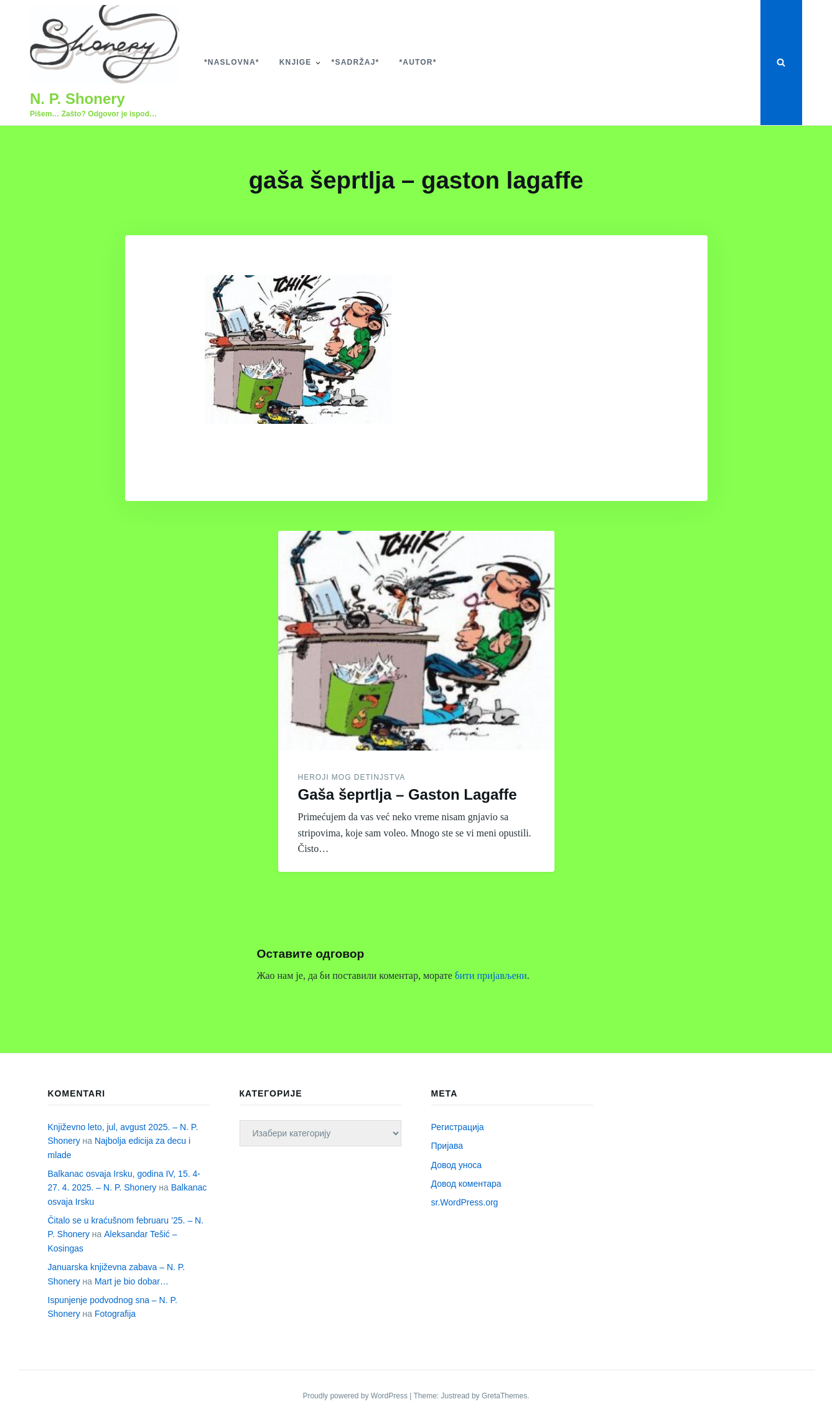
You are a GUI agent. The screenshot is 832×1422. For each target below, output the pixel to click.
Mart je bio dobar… (132, 1281)
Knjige (295, 62)
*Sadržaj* (356, 62)
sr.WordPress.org (464, 1202)
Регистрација (457, 1127)
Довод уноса (456, 1165)
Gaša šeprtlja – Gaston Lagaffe (407, 794)
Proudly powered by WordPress (355, 1396)
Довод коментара (466, 1184)
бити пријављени (491, 975)
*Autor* (417, 62)
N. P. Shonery (77, 98)
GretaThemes (504, 1396)
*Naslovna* (231, 62)
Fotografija (115, 1314)
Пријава (447, 1146)
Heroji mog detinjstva (352, 777)
